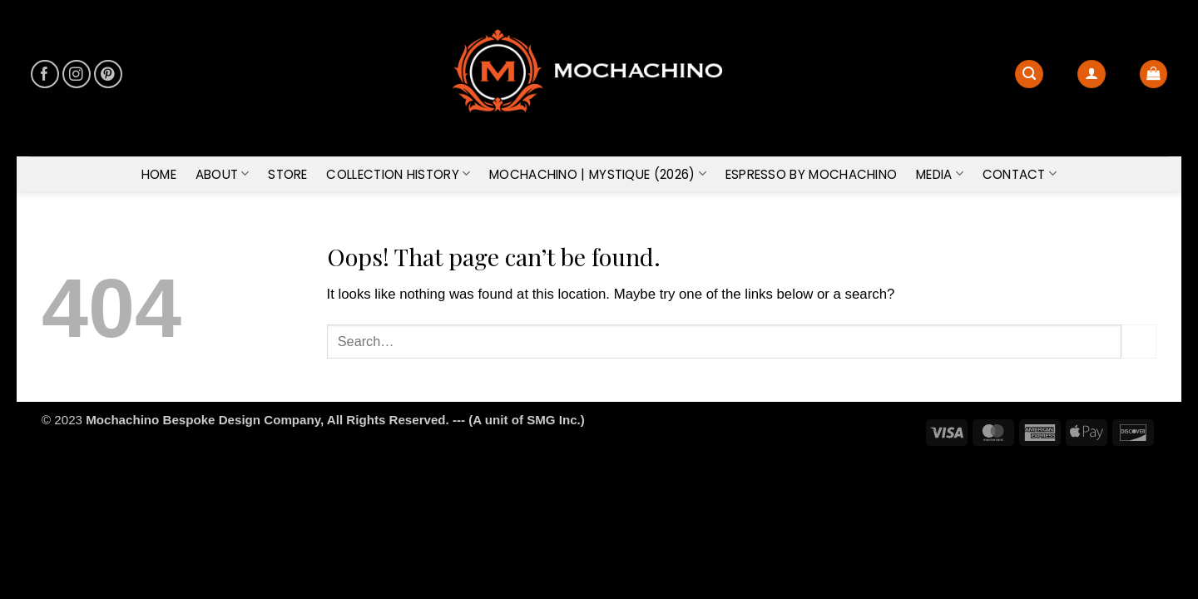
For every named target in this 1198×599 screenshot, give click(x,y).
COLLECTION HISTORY (398, 174)
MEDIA (939, 174)
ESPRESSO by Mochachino (811, 174)
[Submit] (1138, 341)
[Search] (1029, 74)
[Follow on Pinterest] (108, 74)
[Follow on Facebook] (45, 74)
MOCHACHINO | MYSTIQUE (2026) (597, 174)
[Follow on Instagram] (77, 74)
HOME (158, 174)
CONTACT (1020, 174)
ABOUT (223, 174)
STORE (288, 174)
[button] (1091, 74)
